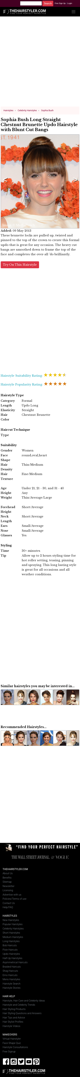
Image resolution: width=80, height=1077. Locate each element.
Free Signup (9, 1051)
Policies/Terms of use (14, 898)
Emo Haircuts (10, 975)
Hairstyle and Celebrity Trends (19, 1004)
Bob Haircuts (10, 945)
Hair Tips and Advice (14, 1017)
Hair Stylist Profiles (13, 1021)
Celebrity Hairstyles (13, 928)
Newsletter (8, 886)
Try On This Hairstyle (20, 265)
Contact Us (9, 903)
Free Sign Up (60, 3)
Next (75, 181)
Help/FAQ (8, 907)
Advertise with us (12, 894)
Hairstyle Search (11, 983)
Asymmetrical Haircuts (15, 962)
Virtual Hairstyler (12, 1038)
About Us (8, 873)
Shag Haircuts (10, 970)
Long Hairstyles (11, 941)
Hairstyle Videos (11, 1026)
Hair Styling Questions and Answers (22, 1013)
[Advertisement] (39, 63)
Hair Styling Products (14, 1009)
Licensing (8, 890)
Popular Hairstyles (13, 924)
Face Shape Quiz (12, 1042)
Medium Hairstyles (13, 937)
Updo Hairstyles (11, 953)
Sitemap (7, 881)
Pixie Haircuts (10, 949)
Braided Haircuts (12, 966)
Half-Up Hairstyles (12, 958)
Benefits (7, 877)
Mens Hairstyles (11, 979)
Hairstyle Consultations (15, 1047)
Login (69, 3)
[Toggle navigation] (73, 11)
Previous (4, 181)
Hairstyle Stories (11, 987)
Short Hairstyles (11, 932)
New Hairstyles (11, 920)
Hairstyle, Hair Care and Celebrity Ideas (24, 1000)
